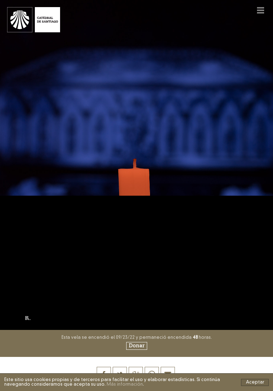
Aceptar (255, 382)
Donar (137, 345)
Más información (125, 384)
